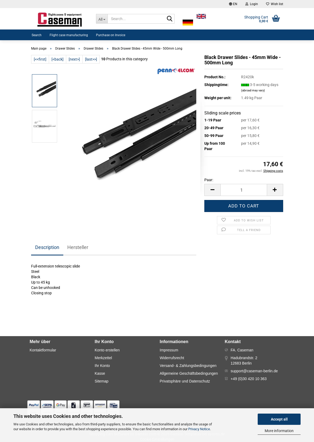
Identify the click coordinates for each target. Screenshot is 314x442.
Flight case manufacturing (69, 35)
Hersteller (77, 247)
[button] (233, 4)
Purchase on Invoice (110, 35)
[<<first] (40, 59)
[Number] (243, 190)
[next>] (74, 59)
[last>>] (91, 59)
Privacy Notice (199, 429)
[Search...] (102, 19)
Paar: (208, 180)
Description (47, 247)
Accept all (279, 419)
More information (279, 431)
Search (37, 35)
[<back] (57, 59)
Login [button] (251, 4)
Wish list (274, 4)
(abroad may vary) (253, 90)
